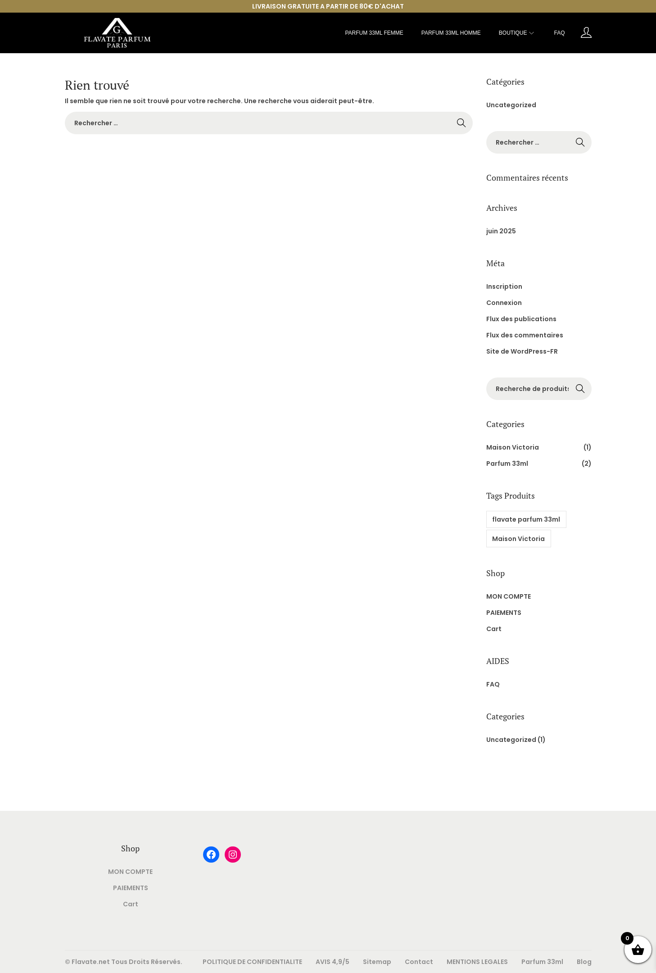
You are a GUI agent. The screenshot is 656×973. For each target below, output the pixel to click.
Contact (419, 961)
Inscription (504, 286)
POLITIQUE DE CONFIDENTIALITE (252, 961)
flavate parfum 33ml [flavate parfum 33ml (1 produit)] (526, 519)
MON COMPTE (508, 596)
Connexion (504, 302)
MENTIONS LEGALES (477, 961)
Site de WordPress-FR (522, 351)
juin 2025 (501, 231)
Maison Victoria (512, 447)
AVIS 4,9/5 (332, 961)
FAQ (493, 684)
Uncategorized (511, 104)
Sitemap (377, 961)
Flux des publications (521, 318)
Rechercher (580, 389)
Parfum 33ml (507, 463)
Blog (584, 961)
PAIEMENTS (503, 612)
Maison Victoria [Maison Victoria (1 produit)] (518, 538)
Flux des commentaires (524, 335)
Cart (494, 628)
